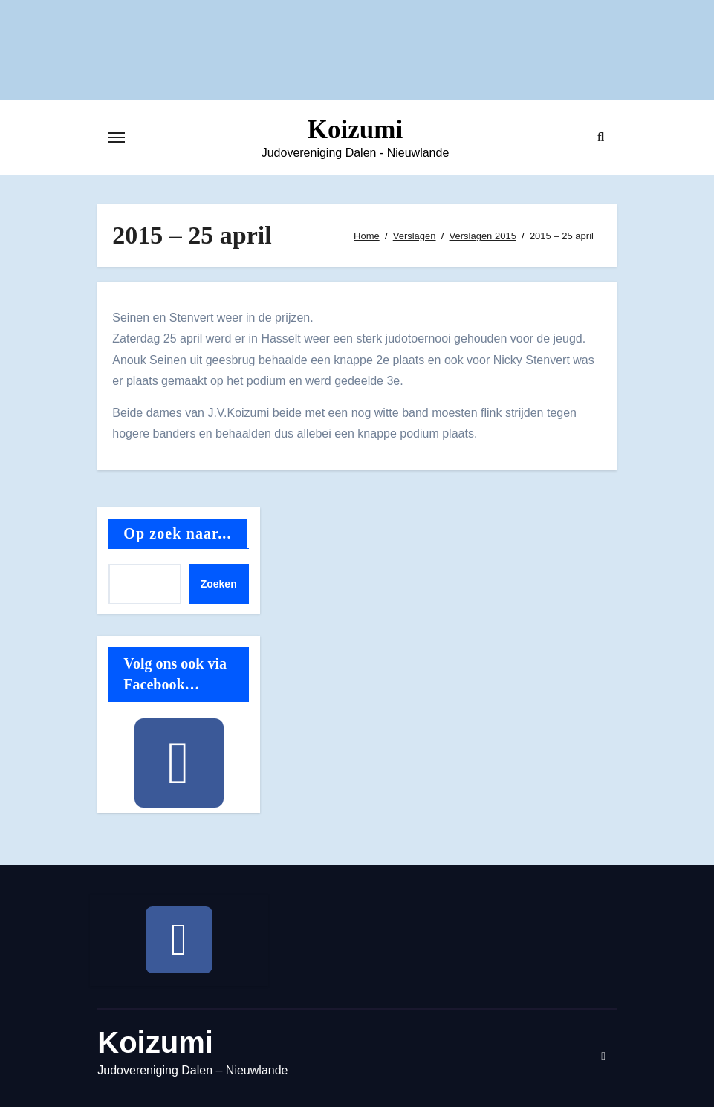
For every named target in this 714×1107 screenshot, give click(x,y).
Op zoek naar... (177, 533)
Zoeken (219, 584)
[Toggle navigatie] (117, 137)
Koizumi (355, 129)
